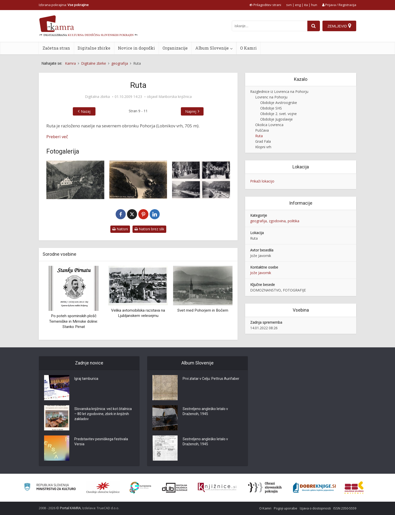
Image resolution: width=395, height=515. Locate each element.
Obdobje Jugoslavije (276, 119)
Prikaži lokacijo (262, 181)
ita (306, 5)
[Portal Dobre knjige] (314, 488)
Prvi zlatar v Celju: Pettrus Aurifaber (211, 379)
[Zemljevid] (339, 26)
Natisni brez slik (149, 229)
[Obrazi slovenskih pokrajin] (265, 487)
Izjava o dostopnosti (315, 508)
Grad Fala (263, 141)
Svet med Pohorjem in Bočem (202, 310)
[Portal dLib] (175, 487)
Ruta (259, 135)
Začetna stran (56, 48)
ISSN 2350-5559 (344, 508)
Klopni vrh (263, 146)
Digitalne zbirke (94, 48)
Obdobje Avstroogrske (278, 102)
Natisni (120, 229)
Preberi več (57, 136)
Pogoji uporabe (285, 508)
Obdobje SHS (271, 108)
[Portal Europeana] (140, 487)
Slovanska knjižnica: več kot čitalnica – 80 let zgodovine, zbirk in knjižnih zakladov (103, 414)
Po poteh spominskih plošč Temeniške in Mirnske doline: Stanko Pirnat (73, 321)
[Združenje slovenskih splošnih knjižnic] (217, 488)
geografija (258, 220)
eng (298, 5)
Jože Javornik (260, 272)
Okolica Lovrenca (269, 124)
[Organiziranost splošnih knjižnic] (103, 487)
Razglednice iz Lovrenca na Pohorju (279, 91)
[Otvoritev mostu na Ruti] (201, 180)
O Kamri (248, 48)
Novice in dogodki (136, 48)
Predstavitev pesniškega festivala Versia (101, 441)
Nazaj (85, 111)
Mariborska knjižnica (175, 96)
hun (314, 5)
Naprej (190, 111)
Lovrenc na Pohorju (271, 97)
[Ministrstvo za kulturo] (49, 487)
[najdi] (313, 26)
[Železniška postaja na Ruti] (75, 180)
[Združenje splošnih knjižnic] (354, 487)
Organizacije (175, 48)
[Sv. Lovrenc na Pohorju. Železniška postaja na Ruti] (138, 180)
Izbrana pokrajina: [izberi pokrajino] (64, 5)
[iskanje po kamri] (269, 26)
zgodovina (277, 220)
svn (289, 5)
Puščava (262, 130)
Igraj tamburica (86, 379)
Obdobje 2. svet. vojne (278, 113)
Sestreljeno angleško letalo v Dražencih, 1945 (205, 411)
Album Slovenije (212, 48)
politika (293, 220)
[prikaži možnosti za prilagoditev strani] (265, 5)
